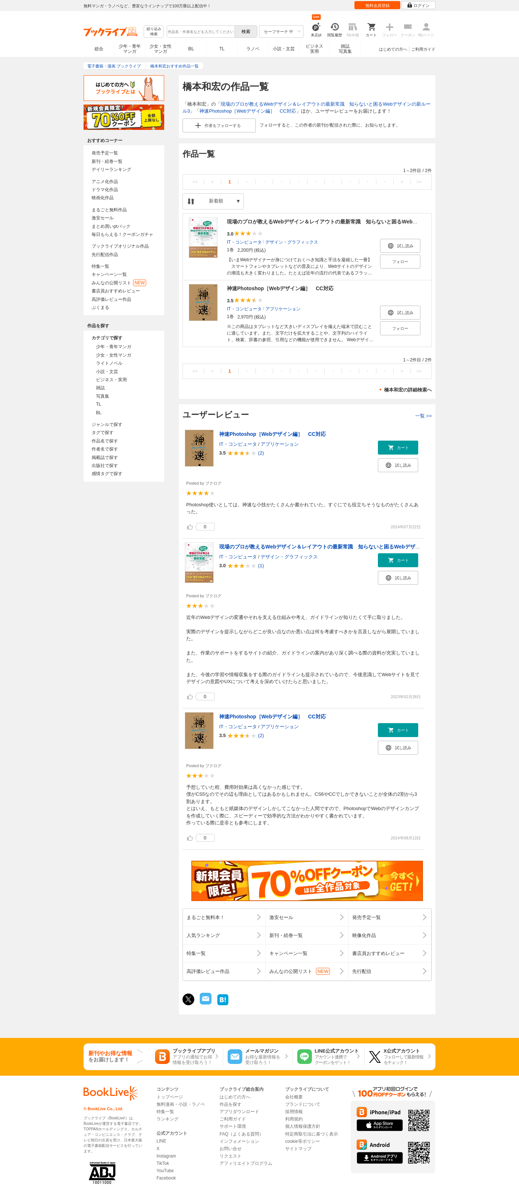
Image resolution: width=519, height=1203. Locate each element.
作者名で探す (105, 449)
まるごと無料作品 (109, 209)
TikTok (163, 1163)
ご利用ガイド (423, 49)
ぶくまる (100, 307)
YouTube (165, 1170)
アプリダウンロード (239, 1111)
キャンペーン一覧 (109, 274)
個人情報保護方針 (302, 1126)
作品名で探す (105, 441)
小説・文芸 (284, 48)
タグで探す (103, 432)
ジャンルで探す (107, 424)
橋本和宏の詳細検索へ (408, 390)
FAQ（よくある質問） (242, 1134)
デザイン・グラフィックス (291, 241)
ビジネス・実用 (111, 379)
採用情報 (294, 1111)
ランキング (167, 1119)
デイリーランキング (111, 169)
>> (419, 182)
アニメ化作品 (105, 181)
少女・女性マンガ (161, 49)
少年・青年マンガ (130, 49)
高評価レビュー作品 (111, 299)
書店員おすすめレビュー (116, 291)
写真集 (102, 396)
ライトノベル (109, 363)
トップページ (170, 1097)
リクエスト (231, 1156)
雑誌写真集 (345, 49)
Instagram (166, 1156)
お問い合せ (231, 1148)
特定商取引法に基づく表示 (311, 1134)
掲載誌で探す (105, 457)
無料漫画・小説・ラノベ (181, 1104)
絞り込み (154, 32)
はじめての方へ (393, 49)
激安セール (103, 217)
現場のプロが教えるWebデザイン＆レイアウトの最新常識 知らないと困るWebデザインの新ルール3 (344, 222)
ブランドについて (302, 1104)
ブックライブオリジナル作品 (120, 246)
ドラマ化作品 (105, 189)
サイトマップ (298, 1148)
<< (195, 182)
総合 (99, 48)
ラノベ (253, 48)
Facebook (166, 1178)
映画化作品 (103, 197)
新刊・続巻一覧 (107, 161)
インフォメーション (239, 1141)
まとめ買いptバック (111, 226)
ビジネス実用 (314, 49)
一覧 (423, 416)
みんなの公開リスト (119, 283)
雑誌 (100, 387)
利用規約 (294, 1119)
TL (221, 48)
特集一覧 (100, 266)
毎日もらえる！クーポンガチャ (122, 234)
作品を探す (231, 1104)
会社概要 (294, 1097)
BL (191, 48)
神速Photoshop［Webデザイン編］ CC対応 (247, 111)
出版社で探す (105, 465)
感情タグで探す (107, 473)
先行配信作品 (105, 254)
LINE (161, 1141)
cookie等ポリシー (302, 1141)
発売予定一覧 (105, 153)
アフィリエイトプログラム (246, 1163)
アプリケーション (283, 308)
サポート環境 (233, 1126)
